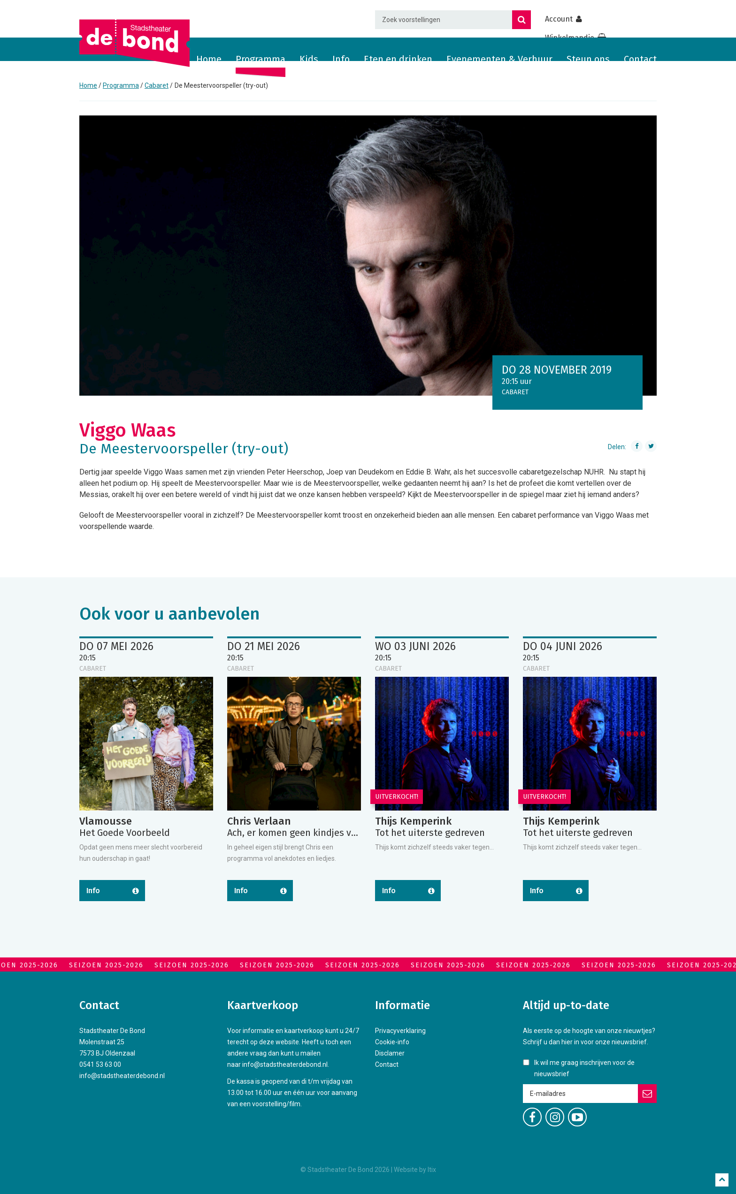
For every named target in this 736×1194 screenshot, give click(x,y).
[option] (368, 255)
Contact (640, 59)
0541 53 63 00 (100, 1064)
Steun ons (588, 59)
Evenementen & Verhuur (499, 59)
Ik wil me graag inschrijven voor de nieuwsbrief (584, 1068)
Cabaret (157, 85)
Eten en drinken (398, 59)
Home (209, 59)
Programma (260, 59)
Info (341, 59)
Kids (308, 59)
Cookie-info (392, 1042)
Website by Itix (415, 1169)
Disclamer (390, 1053)
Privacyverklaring (400, 1030)
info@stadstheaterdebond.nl (122, 1075)
